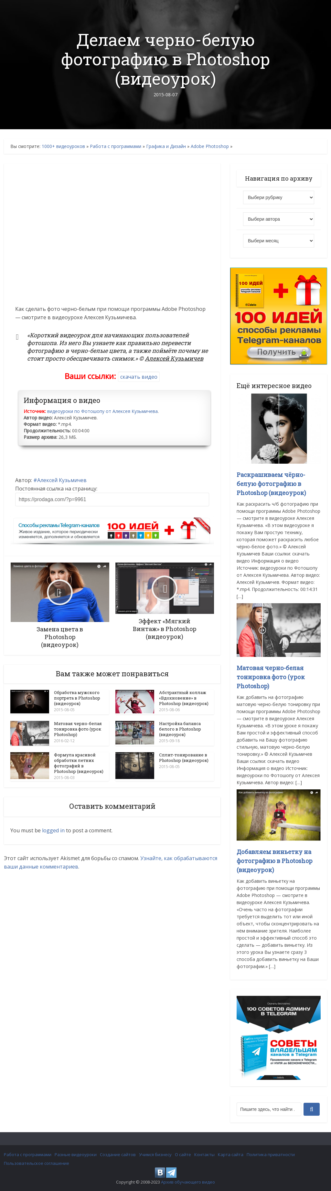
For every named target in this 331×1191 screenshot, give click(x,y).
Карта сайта (230, 1154)
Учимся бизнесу (155, 1154)
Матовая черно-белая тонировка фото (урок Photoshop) (78, 729)
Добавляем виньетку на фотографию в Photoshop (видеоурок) (274, 861)
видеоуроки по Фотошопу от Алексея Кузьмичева (102, 411)
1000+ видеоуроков (63, 146)
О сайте (183, 1154)
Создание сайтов (118, 1154)
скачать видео (138, 376)
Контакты (204, 1154)
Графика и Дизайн (166, 146)
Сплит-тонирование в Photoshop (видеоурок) (183, 757)
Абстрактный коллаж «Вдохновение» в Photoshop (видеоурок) (183, 698)
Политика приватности (271, 1154)
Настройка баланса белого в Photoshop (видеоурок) (180, 729)
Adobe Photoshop (210, 146)
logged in (53, 829)
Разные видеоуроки (76, 1154)
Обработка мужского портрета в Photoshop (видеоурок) (77, 698)
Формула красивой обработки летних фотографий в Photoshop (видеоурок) (78, 763)
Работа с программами (115, 146)
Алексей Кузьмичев (62, 480)
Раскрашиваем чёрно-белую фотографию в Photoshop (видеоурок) (271, 484)
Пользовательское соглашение (36, 1163)
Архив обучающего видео (188, 1182)
